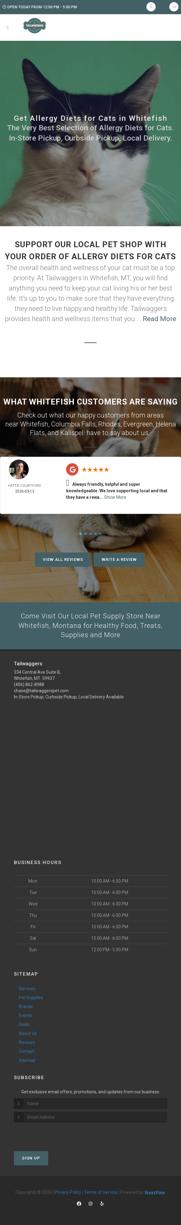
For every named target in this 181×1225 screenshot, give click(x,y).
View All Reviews (63, 559)
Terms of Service (100, 1192)
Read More (159, 319)
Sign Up (31, 1158)
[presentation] (47, 1134)
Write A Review (119, 559)
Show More (115, 497)
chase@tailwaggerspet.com (41, 690)
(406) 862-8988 (29, 684)
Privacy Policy (68, 1192)
